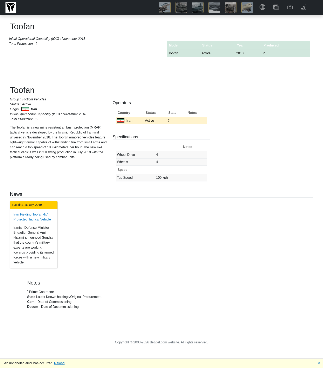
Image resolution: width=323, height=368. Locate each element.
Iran (124, 120)
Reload (59, 363)
